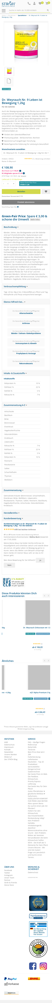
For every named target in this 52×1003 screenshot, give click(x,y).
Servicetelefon (34, 767)
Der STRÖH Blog (10, 759)
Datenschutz (9, 744)
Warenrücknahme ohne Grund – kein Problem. (37, 831)
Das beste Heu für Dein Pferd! (37, 787)
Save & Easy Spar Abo (10, 207)
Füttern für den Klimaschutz (34, 812)
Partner (7, 880)
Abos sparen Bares (35, 803)
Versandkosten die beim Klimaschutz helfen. (38, 839)
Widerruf (8, 757)
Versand (23, 176)
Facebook (8, 870)
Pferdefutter (12, 15)
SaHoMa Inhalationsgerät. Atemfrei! (35, 825)
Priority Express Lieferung (34, 782)
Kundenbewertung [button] (13, 518)
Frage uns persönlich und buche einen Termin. (36, 854)
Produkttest (32, 764)
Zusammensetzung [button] (13, 490)
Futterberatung (34, 757)
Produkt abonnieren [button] (26, 202)
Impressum (9, 747)
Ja (40, 560)
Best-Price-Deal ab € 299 (36, 753)
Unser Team (9, 877)
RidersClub (32, 744)
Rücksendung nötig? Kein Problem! (36, 819)
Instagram (8, 875)
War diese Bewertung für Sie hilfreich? (19, 560)
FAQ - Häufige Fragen (36, 742)
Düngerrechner (34, 769)
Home (4, 15)
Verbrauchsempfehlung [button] (16, 286)
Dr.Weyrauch (11, 161)
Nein (9, 565)
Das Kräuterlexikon (35, 816)
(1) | (30, 159)
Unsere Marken (10, 754)
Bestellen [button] (21, 191)
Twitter (7, 873)
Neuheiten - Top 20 (36, 762)
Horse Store (9, 885)
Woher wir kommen (36, 835)
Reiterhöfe (32, 747)
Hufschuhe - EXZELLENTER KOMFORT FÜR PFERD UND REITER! (38, 798)
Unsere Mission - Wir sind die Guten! (36, 848)
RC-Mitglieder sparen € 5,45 (13, 173)
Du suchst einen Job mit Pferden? (37, 807)
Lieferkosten (33, 759)
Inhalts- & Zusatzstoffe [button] (15, 373)
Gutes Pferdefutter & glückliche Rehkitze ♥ (36, 792)
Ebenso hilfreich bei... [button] (14, 302)
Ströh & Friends (10, 882)
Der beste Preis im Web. (38, 774)
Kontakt (7, 749)
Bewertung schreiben (43, 159)
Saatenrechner (34, 771)
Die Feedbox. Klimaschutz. (33, 777)
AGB (6, 742)
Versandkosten (37, 727)
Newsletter (8, 752)
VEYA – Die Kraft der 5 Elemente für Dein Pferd (38, 843)
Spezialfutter (22, 15)
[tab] (26, 227)
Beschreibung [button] (11, 227)
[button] (34, 3)
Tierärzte (31, 749)
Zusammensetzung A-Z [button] (15, 405)
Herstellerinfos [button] (12, 513)
